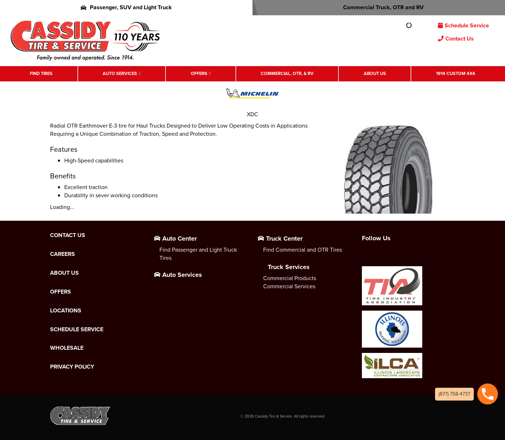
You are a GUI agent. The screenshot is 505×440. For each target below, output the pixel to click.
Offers (199, 73)
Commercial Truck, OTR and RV (379, 7)
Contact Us (456, 39)
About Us (375, 73)
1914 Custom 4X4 (455, 73)
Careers (62, 254)
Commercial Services (289, 286)
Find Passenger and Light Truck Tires (198, 254)
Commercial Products (289, 278)
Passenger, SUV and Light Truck (126, 7)
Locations (65, 311)
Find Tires (41, 73)
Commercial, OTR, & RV (287, 73)
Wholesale (66, 348)
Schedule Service (463, 25)
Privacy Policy (72, 367)
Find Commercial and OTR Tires (302, 250)
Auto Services (120, 73)
